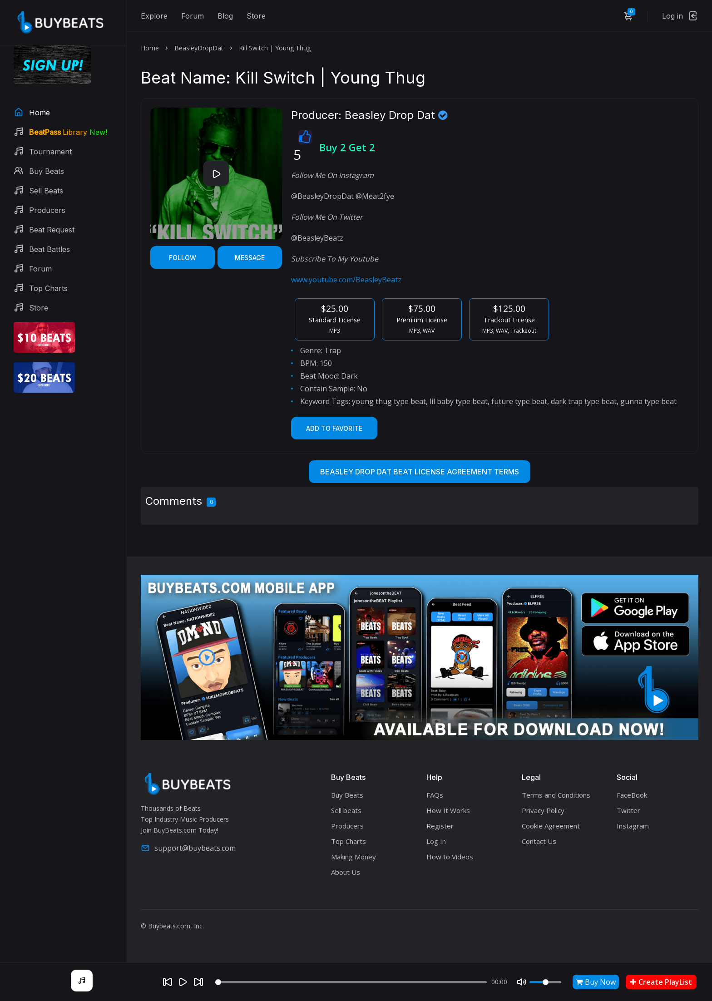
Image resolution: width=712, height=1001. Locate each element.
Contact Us (539, 841)
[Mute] (521, 981)
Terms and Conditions (556, 794)
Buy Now (596, 982)
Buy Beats (347, 794)
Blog (225, 15)
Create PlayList (661, 982)
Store (256, 15)
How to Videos (449, 856)
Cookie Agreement (551, 825)
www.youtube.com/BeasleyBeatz (346, 280)
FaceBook (632, 794)
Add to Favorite (334, 428)
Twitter (628, 810)
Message (250, 257)
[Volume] (545, 982)
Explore (154, 15)
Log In (436, 841)
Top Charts (348, 841)
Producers (347, 825)
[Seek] (351, 982)
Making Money (353, 856)
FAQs (434, 794)
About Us (345, 872)
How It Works (448, 810)
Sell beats (346, 810)
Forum (192, 15)
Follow (182, 257)
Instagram (633, 825)
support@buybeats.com (188, 848)
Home (150, 48)
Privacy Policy (543, 810)
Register (440, 825)
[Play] (183, 981)
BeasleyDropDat (198, 48)
